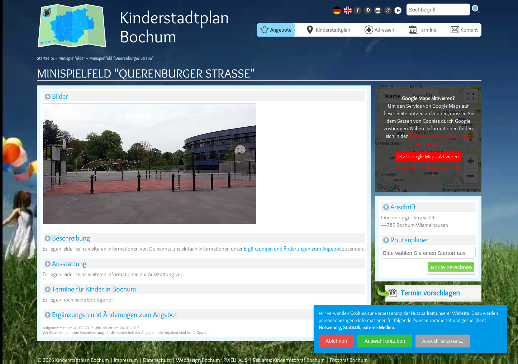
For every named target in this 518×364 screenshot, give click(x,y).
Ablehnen (336, 341)
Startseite (45, 58)
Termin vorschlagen (422, 292)
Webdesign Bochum (198, 360)
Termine (422, 29)
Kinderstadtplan (328, 29)
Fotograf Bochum (349, 360)
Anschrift (399, 206)
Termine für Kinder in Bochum (90, 289)
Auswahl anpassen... (442, 341)
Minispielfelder (71, 58)
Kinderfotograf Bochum (299, 360)
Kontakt (464, 29)
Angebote (275, 29)
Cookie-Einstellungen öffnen (428, 167)
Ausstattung (65, 263)
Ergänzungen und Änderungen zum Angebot (292, 249)
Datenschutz (157, 360)
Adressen (379, 29)
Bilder (56, 96)
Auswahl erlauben (384, 341)
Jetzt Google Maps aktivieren (428, 156)
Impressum (126, 360)
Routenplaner (405, 239)
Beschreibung (67, 238)
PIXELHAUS (235, 360)
